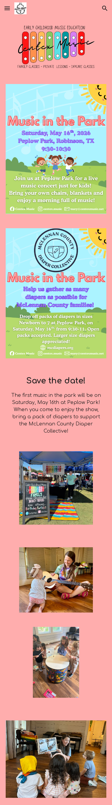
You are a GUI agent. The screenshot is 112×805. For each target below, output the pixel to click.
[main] (56, 405)
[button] (7, 8)
